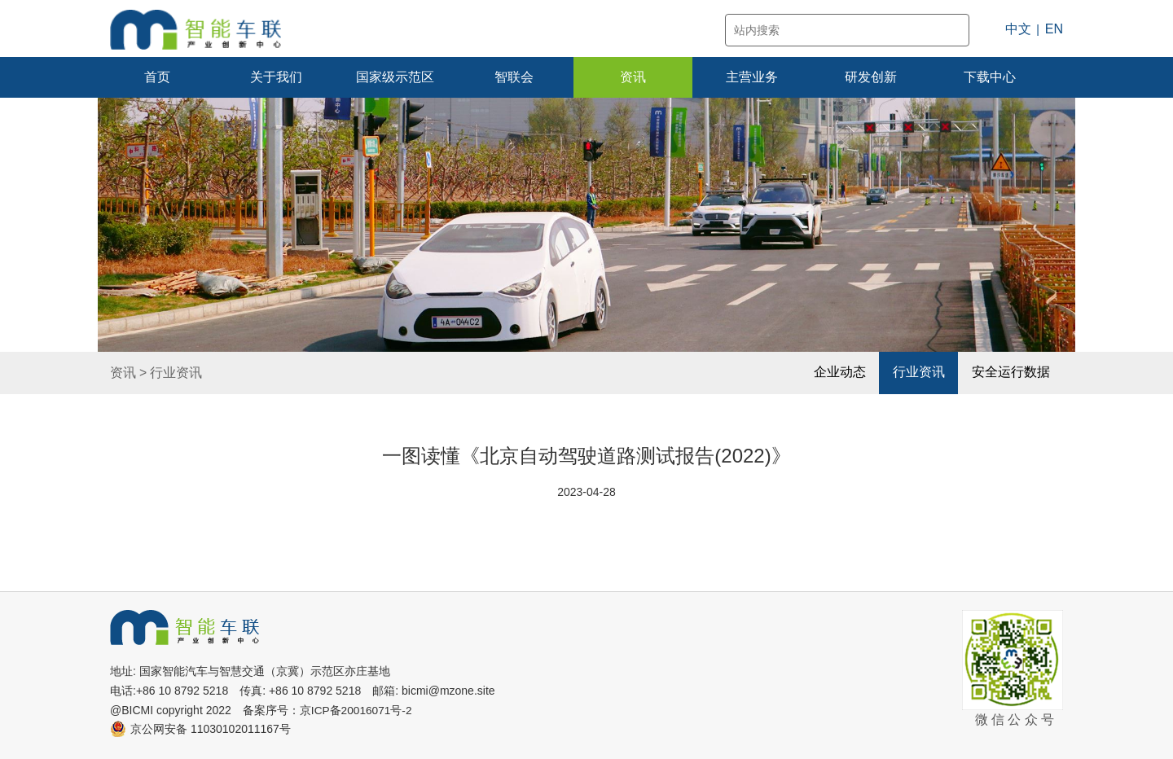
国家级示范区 (395, 76)
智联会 (514, 76)
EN (1054, 28)
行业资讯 (176, 373)
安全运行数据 (1010, 372)
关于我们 (276, 76)
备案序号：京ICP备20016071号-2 (328, 710)
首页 (157, 76)
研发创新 (871, 76)
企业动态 (838, 372)
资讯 (633, 76)
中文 (1018, 28)
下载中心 (990, 76)
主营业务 (752, 76)
